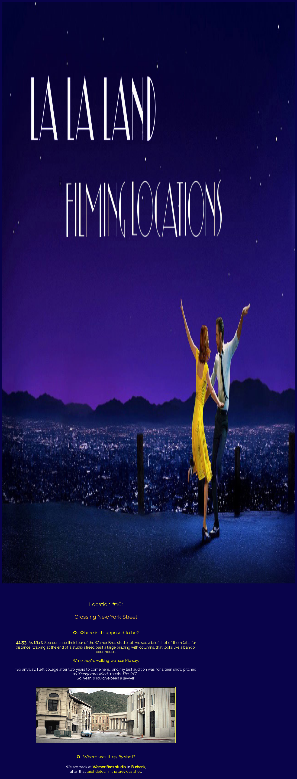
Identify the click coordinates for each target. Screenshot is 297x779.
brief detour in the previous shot (114, 771)
